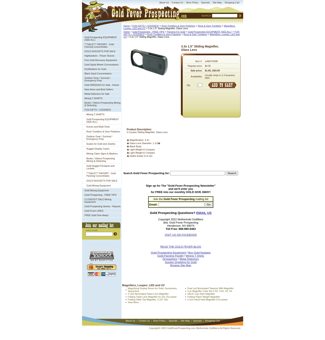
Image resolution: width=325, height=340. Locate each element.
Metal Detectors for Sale (97, 94)
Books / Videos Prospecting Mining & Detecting (103, 104)
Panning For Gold (176, 32)
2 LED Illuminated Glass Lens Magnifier (148, 294)
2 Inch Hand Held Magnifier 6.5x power (207, 299)
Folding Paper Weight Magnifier (203, 297)
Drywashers (170, 259)
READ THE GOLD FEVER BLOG (180, 246)
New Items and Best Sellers (99, 89)
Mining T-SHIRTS (94, 98)
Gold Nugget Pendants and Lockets (100, 167)
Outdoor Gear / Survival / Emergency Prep (97, 79)
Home (127, 26)
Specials (205, 2)
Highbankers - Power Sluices (99, 55)
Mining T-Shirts (195, 255)
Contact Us (177, 2)
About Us (164, 2)
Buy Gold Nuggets (199, 252)
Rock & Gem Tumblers (209, 26)
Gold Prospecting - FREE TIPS (101, 195)
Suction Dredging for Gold (181, 262)
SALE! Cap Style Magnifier (201, 294)
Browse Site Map (180, 265)
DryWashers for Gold (95, 69)
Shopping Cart (232, 2)
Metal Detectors (189, 259)
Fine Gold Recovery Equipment (101, 60)
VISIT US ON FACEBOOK (181, 234)
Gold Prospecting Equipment (168, 252)
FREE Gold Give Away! (97, 215)
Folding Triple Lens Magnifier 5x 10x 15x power (152, 297)
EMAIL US (204, 213)
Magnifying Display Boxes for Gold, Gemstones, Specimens (152, 289)
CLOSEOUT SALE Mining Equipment (98, 200)
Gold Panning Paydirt (170, 255)
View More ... (134, 302)
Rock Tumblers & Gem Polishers (103, 131)
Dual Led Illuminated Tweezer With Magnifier (210, 288)
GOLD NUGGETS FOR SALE (100, 51)
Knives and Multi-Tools (98, 126)
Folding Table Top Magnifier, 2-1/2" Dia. (148, 299)
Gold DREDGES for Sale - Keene (102, 85)
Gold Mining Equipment (98, 185)
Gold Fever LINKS (94, 211)
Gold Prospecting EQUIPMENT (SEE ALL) (101, 38)
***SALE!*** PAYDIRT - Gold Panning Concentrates (99, 45)
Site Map (217, 2)
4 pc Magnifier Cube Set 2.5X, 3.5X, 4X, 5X (209, 291)
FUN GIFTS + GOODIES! (98, 109)
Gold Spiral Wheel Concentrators (102, 64)
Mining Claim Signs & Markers (102, 153)
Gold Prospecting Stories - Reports (103, 206)
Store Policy (192, 2)
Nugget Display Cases (98, 148)
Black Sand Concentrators (98, 73)
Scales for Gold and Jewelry (101, 144)
